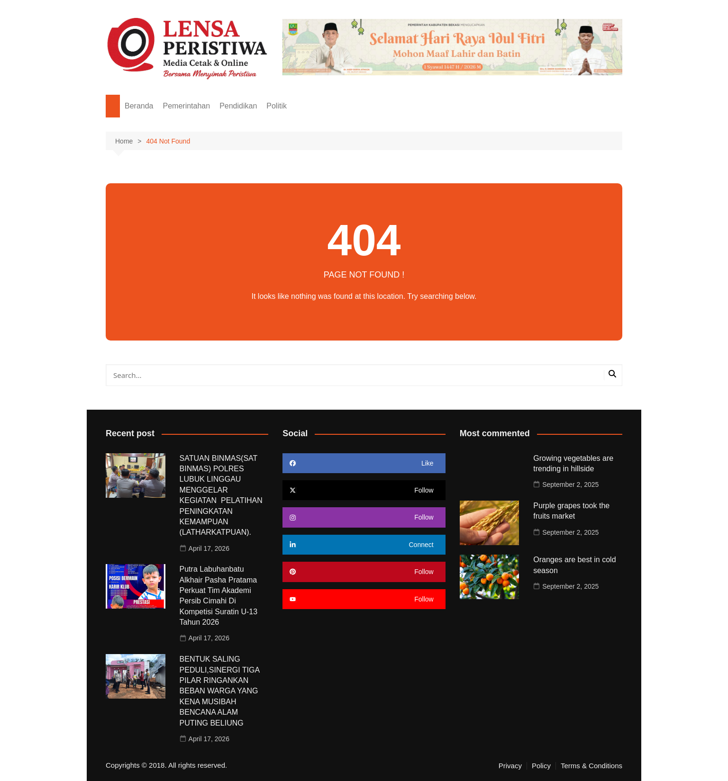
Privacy (510, 766)
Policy (541, 766)
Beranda (139, 106)
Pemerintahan (186, 106)
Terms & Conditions (591, 766)
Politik (276, 106)
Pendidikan (238, 106)
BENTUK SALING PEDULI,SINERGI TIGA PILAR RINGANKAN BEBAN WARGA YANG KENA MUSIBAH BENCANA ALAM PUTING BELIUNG (220, 691)
